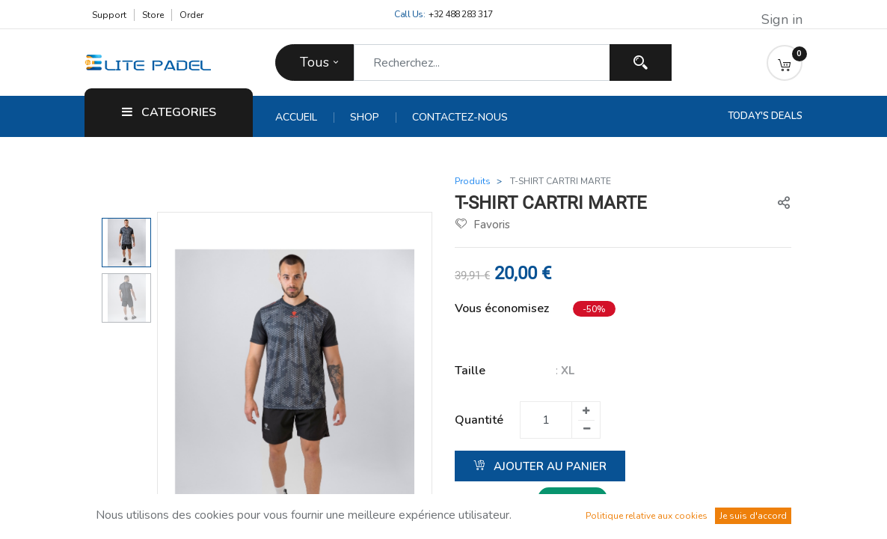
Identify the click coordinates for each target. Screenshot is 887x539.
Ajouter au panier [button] (540, 466)
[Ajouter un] (585, 411)
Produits (473, 181)
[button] (784, 63)
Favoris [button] (482, 224)
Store (153, 15)
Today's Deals (765, 116)
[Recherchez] (641, 62)
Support (109, 15)
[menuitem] (304, 117)
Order (191, 15)
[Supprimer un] (586, 429)
